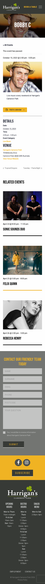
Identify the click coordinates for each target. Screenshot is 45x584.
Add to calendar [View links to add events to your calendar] (15, 110)
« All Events (8, 45)
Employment (15, 572)
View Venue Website (10, 159)
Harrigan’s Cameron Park (12, 150)
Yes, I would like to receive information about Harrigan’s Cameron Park (21, 433)
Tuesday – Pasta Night (32, 168)
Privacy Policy (22, 580)
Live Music (7, 141)
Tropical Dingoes (10, 168)
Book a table (30, 7)
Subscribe (22, 473)
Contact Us (30, 572)
